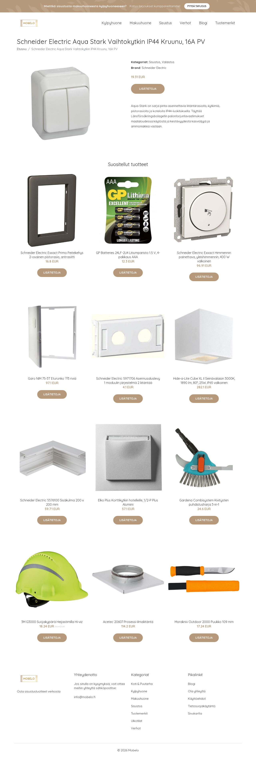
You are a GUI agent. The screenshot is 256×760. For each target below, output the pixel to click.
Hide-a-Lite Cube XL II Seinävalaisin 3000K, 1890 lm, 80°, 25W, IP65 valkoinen (204, 383)
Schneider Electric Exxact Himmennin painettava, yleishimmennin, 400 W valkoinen (204, 260)
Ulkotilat (136, 724)
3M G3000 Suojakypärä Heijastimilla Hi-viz (52, 625)
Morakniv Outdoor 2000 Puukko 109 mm (204, 625)
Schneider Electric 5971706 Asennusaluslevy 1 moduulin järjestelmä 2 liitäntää (128, 383)
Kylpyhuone (112, 24)
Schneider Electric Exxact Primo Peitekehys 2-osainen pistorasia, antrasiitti (52, 258)
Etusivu (22, 52)
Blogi (203, 24)
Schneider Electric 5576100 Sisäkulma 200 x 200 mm (52, 505)
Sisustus (165, 24)
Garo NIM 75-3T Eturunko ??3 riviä (52, 381)
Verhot (185, 24)
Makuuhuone (140, 24)
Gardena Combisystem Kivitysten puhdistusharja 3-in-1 (204, 505)
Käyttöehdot (197, 701)
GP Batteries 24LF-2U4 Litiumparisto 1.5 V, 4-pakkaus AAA (128, 258)
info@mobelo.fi (84, 700)
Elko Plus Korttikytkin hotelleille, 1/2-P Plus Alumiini (128, 505)
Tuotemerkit (225, 24)
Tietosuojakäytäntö (201, 709)
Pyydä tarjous (196, 6)
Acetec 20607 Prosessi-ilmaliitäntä (128, 625)
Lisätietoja (147, 91)
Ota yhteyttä (196, 694)
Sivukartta (195, 716)
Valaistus (168, 65)
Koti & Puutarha (142, 687)
